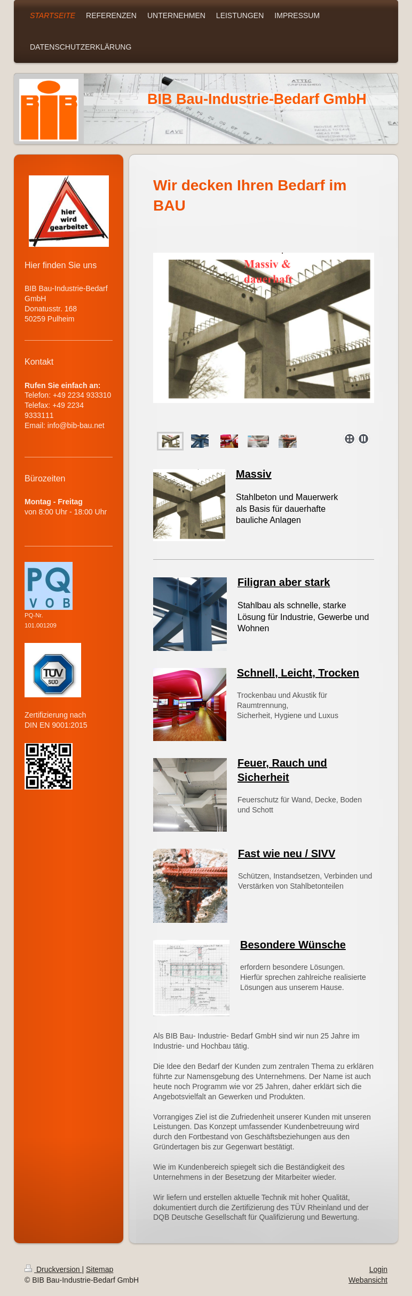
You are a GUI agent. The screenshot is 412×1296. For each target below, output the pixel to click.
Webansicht (367, 1280)
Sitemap (99, 1269)
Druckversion (53, 1269)
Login (378, 1269)
